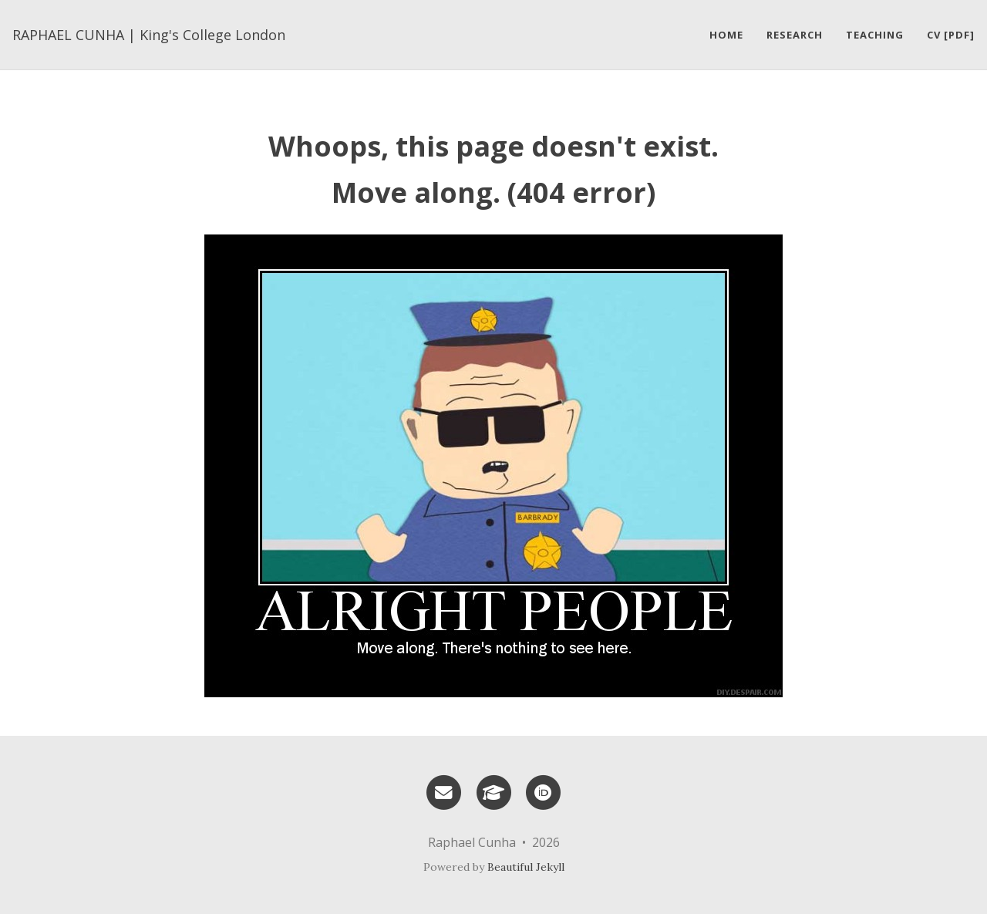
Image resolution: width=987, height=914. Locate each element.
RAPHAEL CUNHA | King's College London (148, 34)
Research (794, 35)
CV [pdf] (951, 35)
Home (726, 35)
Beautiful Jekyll (525, 867)
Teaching (875, 35)
